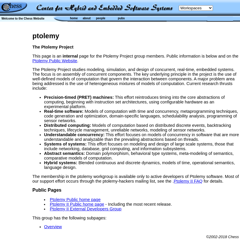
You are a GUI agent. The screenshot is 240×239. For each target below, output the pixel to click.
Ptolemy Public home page (75, 199)
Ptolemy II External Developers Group (85, 209)
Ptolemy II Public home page (77, 204)
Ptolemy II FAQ (188, 181)
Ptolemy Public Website (54, 60)
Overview (53, 226)
